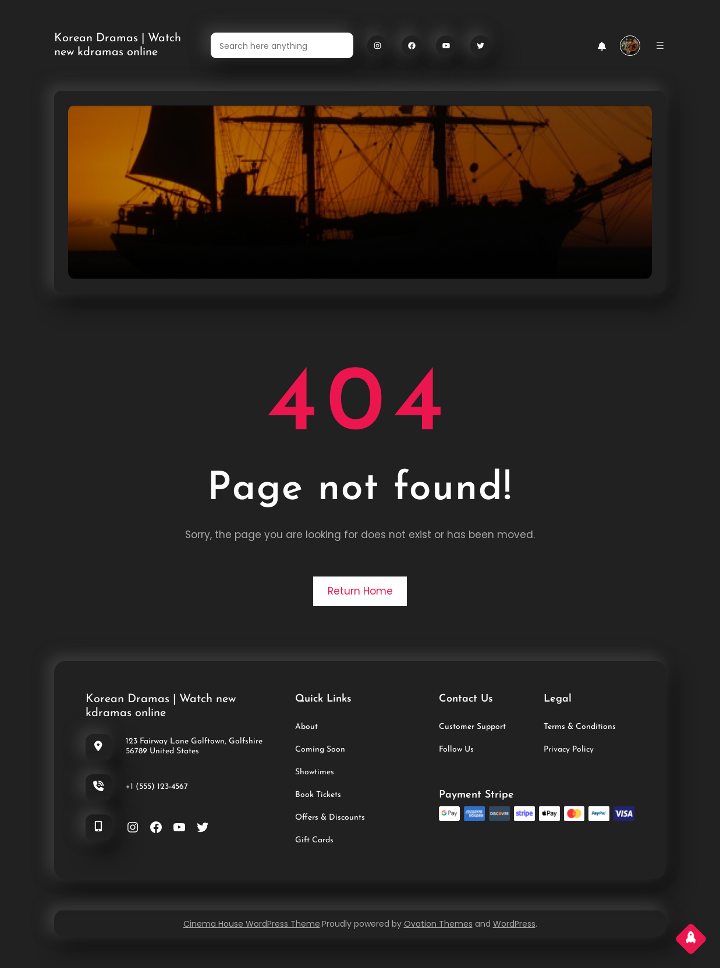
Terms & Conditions (580, 727)
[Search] (338, 45)
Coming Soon (320, 749)
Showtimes (314, 772)
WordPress (514, 924)
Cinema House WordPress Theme (251, 924)
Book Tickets (318, 795)
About (306, 727)
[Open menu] (660, 45)
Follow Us (456, 749)
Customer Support (472, 727)
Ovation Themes (438, 924)
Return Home (360, 591)
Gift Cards (314, 840)
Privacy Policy (569, 749)
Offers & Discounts (330, 817)
